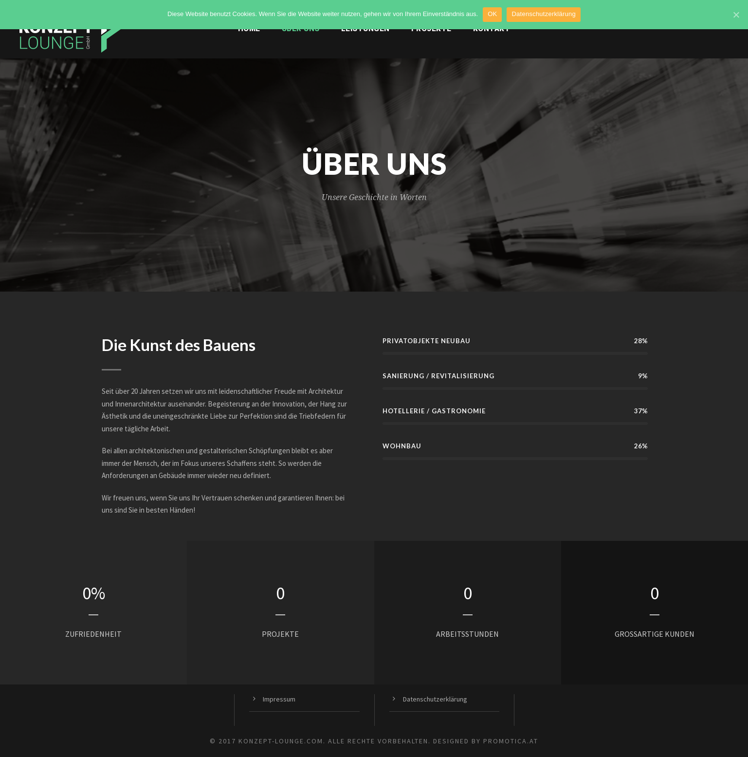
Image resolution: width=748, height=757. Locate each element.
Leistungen (365, 28)
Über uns (301, 28)
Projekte (431, 28)
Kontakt (492, 28)
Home (249, 28)
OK (492, 14)
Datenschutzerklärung (435, 699)
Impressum (279, 699)
